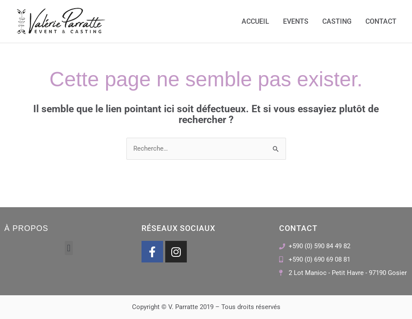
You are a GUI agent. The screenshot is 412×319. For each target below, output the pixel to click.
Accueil (255, 21)
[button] (69, 248)
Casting (337, 21)
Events (295, 21)
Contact (380, 21)
